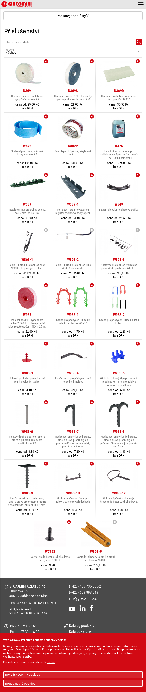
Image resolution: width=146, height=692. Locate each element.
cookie (51, 662)
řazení (71, 51)
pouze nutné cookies (20, 683)
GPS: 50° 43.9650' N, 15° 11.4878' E (33, 603)
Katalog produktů (81, 625)
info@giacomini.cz (83, 598)
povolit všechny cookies (22, 675)
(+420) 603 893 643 (83, 592)
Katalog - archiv (80, 631)
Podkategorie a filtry (73, 16)
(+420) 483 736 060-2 (85, 586)
